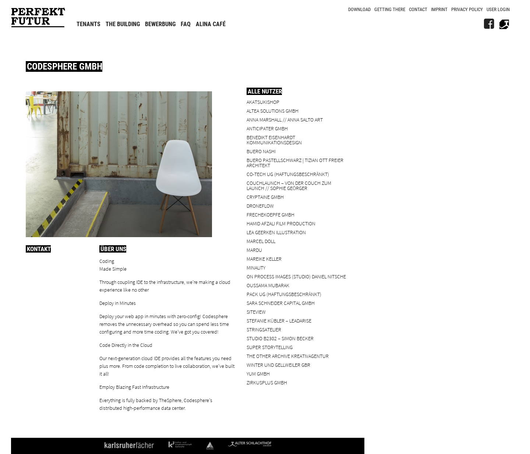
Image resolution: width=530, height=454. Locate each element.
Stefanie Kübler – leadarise (279, 320)
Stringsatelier (264, 329)
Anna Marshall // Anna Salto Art (285, 119)
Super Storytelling (270, 347)
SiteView (256, 312)
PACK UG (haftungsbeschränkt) (284, 294)
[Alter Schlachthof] (504, 24)
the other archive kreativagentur (288, 356)
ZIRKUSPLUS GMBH (267, 382)
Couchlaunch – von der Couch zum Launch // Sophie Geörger (289, 185)
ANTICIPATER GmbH (267, 128)
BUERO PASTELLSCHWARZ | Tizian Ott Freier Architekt (295, 162)
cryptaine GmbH (265, 197)
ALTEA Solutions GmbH (272, 111)
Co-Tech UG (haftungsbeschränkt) (288, 174)
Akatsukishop (263, 102)
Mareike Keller (264, 259)
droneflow (260, 206)
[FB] (489, 24)
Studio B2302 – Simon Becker (280, 338)
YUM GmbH (258, 373)
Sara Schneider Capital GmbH (281, 303)
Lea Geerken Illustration (276, 232)
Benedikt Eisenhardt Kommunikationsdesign (274, 139)
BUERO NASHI (261, 151)
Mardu (254, 250)
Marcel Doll (261, 241)
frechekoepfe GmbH (270, 214)
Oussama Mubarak (268, 285)
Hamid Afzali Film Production (281, 223)
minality (256, 267)
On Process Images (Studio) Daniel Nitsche (296, 276)
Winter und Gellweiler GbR (278, 365)
